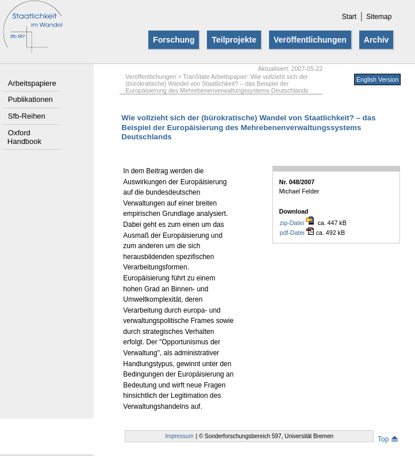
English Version (377, 79)
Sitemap (378, 17)
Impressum (179, 436)
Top (388, 439)
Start (349, 17)
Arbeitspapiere (32, 83)
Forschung (173, 39)
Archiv (376, 39)
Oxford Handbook (24, 137)
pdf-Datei (296, 232)
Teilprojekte (234, 39)
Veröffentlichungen (310, 39)
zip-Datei (297, 222)
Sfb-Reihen (26, 116)
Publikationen (30, 99)
